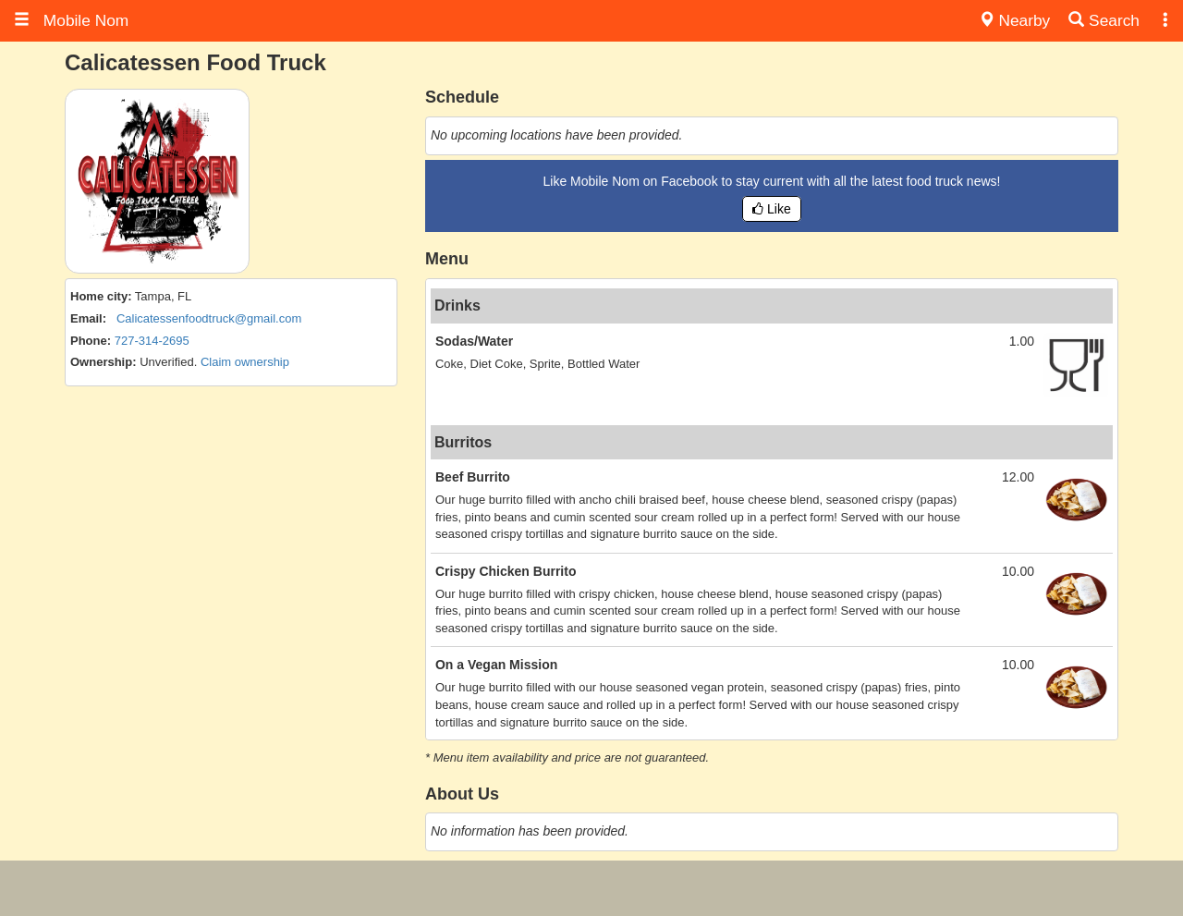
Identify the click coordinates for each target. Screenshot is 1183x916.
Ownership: (103, 362)
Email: (88, 318)
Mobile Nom (71, 20)
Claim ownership (245, 362)
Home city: (100, 296)
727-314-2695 (152, 341)
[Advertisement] (591, 888)
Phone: (90, 341)
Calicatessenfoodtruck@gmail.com (208, 318)
